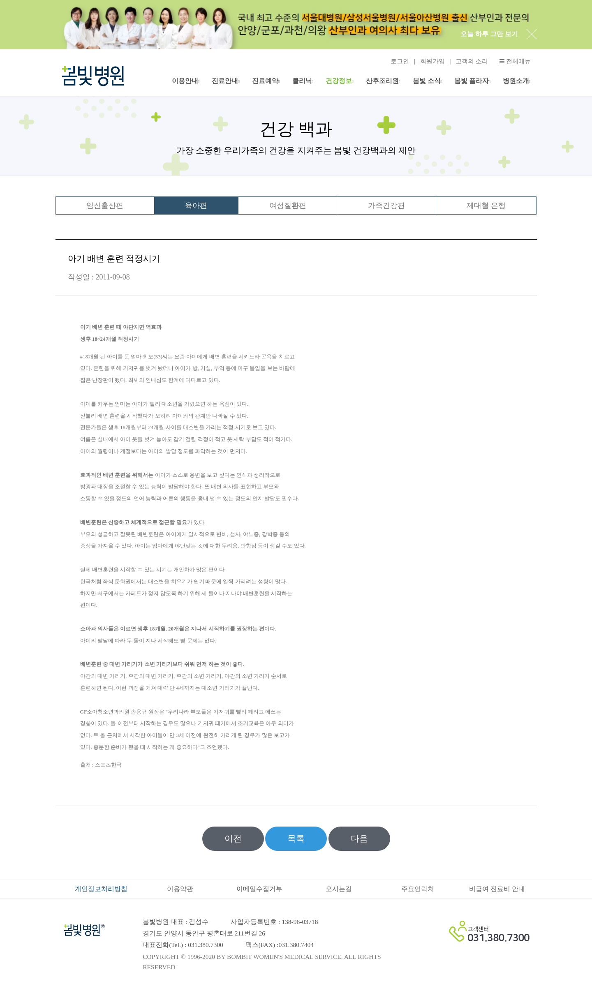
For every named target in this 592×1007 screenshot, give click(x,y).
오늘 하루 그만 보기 (489, 33)
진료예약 (265, 80)
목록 (296, 838)
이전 (233, 838)
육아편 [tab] (196, 205)
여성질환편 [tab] (287, 205)
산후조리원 (382, 80)
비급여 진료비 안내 (497, 888)
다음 (359, 838)
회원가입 (432, 61)
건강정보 (339, 80)
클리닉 (302, 80)
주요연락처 (417, 888)
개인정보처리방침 (101, 888)
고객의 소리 (472, 61)
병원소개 (516, 80)
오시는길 (339, 888)
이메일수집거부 (259, 888)
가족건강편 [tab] (386, 205)
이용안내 (185, 80)
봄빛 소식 (427, 80)
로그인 (400, 61)
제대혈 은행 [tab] (486, 205)
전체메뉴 (515, 61)
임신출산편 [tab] (104, 205)
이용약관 (180, 888)
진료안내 (225, 80)
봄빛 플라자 (471, 80)
